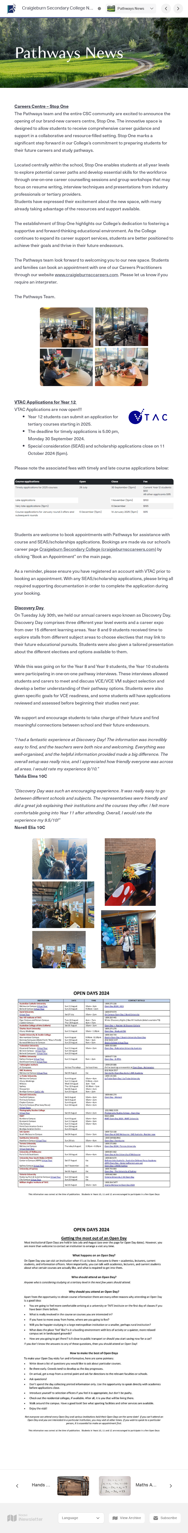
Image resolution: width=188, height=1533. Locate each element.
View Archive (127, 1518)
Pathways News (131, 8)
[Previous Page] (166, 8)
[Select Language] (81, 1518)
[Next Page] (178, 8)
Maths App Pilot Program (146, 1485)
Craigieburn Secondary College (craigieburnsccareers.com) (97, 549)
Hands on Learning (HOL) (42, 1485)
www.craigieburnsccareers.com (86, 274)
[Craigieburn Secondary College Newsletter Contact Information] (99, 8)
